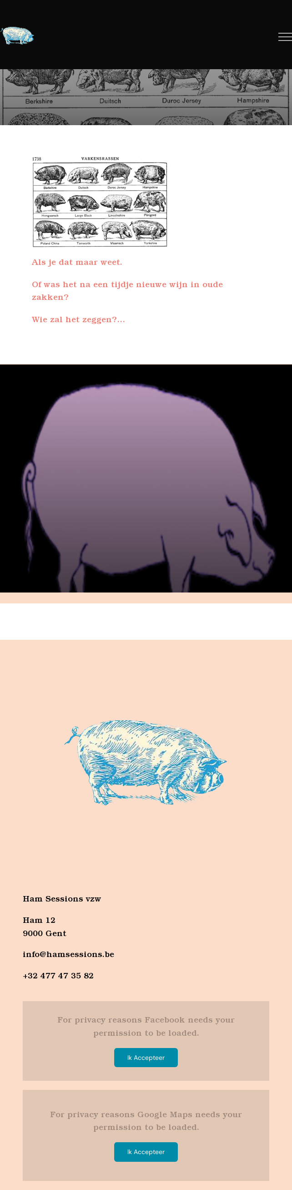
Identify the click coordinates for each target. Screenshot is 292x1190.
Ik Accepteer (146, 1057)
